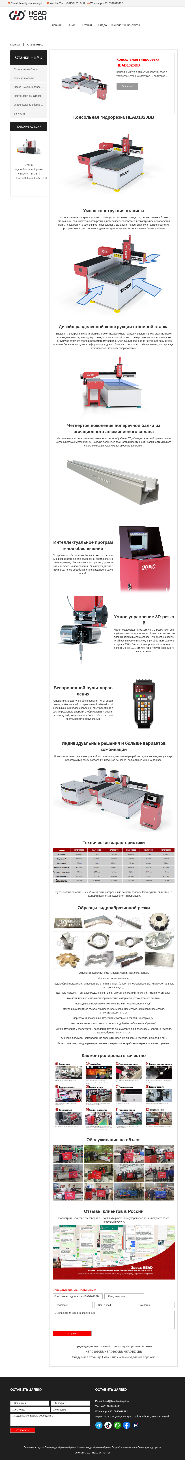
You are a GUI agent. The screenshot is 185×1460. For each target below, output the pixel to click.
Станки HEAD (35, 44)
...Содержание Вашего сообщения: (114, 1320)
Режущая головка (24, 78)
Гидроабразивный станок (124, 1447)
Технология (118, 25)
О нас (72, 25)
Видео (102, 25)
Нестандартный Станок (27, 95)
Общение (127, 86)
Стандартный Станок (26, 69)
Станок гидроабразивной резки (60, 1447)
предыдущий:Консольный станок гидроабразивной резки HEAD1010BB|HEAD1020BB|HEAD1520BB (114, 1349)
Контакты (133, 25)
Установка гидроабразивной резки (94, 1447)
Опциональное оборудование (30, 104)
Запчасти (19, 113)
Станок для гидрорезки (149, 1447)
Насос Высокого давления (29, 87)
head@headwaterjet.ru (32, 3)
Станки (87, 25)
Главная (56, 25)
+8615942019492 (113, 3)
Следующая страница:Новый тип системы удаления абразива (113, 1357)
